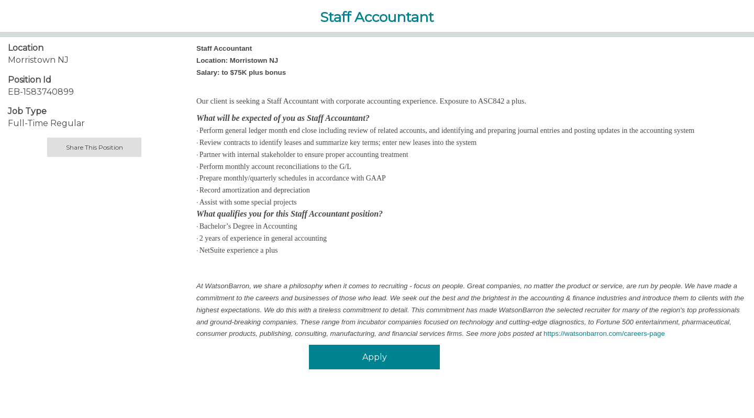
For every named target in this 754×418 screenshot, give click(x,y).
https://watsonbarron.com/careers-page (604, 333)
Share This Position (94, 147)
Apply (374, 357)
